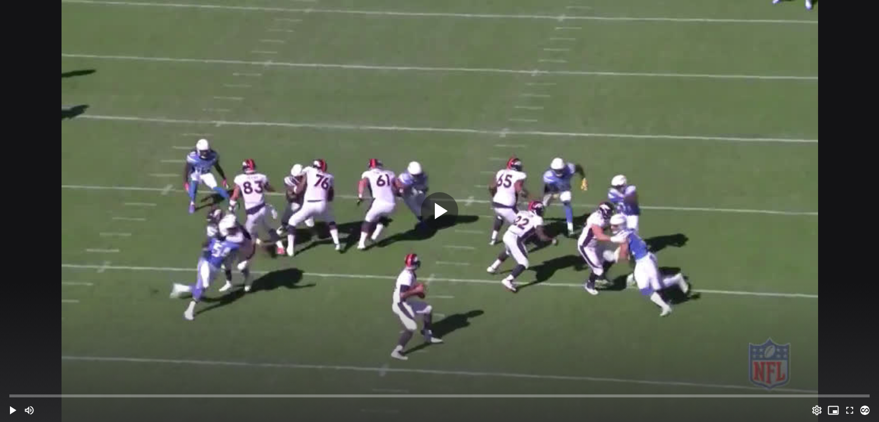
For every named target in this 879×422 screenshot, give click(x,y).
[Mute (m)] (29, 410)
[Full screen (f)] (850, 410)
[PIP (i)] (833, 410)
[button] (13, 410)
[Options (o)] (817, 410)
